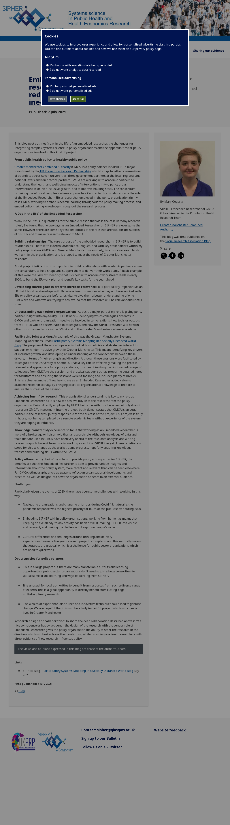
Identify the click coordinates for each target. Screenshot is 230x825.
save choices (57, 99)
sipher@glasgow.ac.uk (116, 730)
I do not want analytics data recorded (75, 70)
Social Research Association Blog (188, 241)
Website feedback (170, 730)
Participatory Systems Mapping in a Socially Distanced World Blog (88, 671)
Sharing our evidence (208, 51)
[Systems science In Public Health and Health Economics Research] (115, 20)
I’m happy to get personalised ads (73, 86)
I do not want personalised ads (71, 91)
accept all (78, 99)
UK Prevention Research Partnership (65, 171)
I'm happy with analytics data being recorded (81, 65)
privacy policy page (148, 49)
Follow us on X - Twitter (101, 747)
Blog (21, 691)
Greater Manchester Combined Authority (42, 167)
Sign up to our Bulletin (100, 738)
